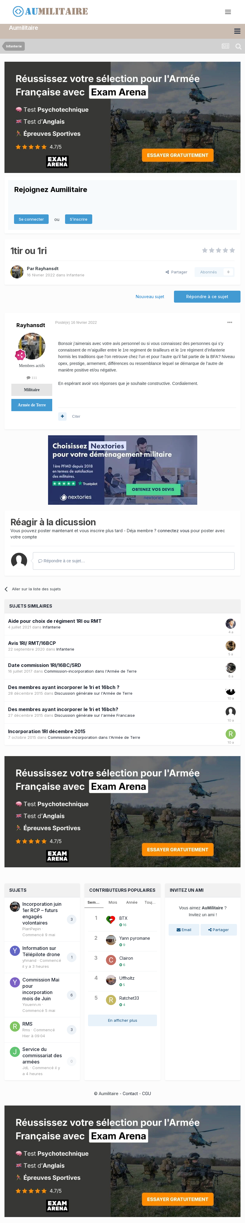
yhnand (29, 960)
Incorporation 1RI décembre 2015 (46, 731)
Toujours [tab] (152, 902)
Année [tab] (132, 902)
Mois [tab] (113, 902)
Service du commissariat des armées (42, 1055)
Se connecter (31, 219)
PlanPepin (31, 928)
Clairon (126, 958)
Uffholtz (127, 978)
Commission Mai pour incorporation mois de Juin (40, 989)
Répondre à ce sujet (207, 296)
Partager (176, 272)
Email (184, 929)
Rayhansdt (46, 268)
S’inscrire (78, 219)
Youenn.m (31, 1004)
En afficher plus (122, 1020)
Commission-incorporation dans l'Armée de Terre (90, 671)
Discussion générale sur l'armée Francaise (95, 715)
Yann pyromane (134, 938)
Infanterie (75, 275)
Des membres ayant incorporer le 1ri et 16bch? (63, 709)
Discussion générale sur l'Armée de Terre (93, 693)
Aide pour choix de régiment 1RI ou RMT (55, 621)
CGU (146, 1093)
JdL (25, 1067)
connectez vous (173, 530)
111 (32, 377)
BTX (123, 918)
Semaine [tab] (95, 902)
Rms (26, 1029)
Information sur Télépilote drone (41, 951)
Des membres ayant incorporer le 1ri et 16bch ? (63, 687)
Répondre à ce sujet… (61, 560)
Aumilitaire (23, 27)
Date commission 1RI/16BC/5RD (44, 665)
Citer (76, 416)
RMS (27, 1024)
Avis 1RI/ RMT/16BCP (32, 643)
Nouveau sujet (150, 296)
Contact (130, 1093)
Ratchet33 (129, 998)
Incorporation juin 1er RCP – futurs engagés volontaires (41, 913)
